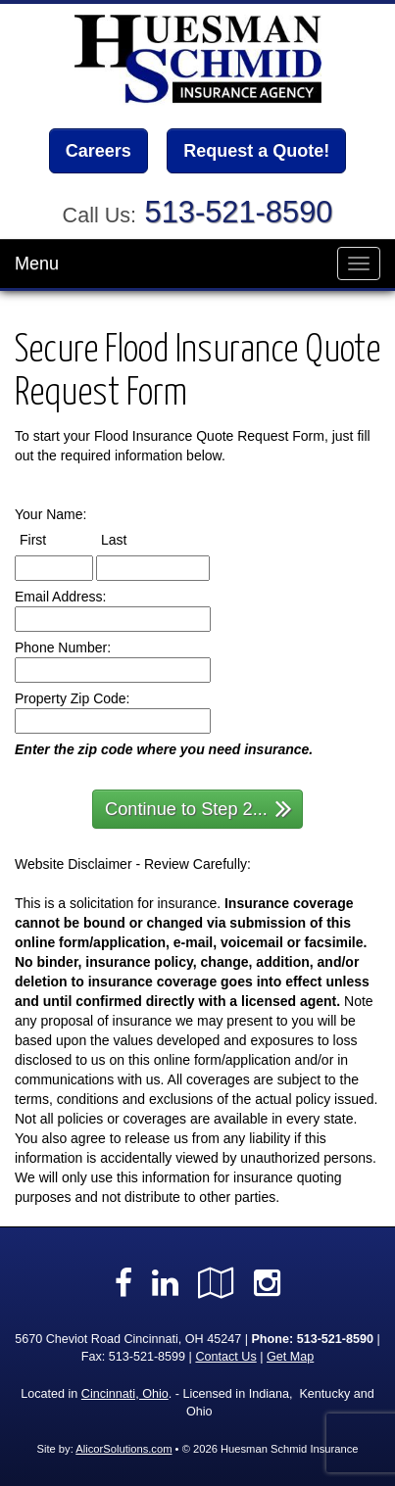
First (51, 539)
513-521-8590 (239, 212)
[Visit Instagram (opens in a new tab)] (267, 1283)
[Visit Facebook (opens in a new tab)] (123, 1283)
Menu (37, 263)
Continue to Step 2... (198, 807)
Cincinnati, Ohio (125, 1394)
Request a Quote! (256, 151)
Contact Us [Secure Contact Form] (225, 1357)
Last (132, 539)
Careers (98, 151)
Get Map (290, 1357)
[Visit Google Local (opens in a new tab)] (216, 1283)
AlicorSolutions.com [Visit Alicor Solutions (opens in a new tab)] (123, 1449)
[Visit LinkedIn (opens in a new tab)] (165, 1283)
